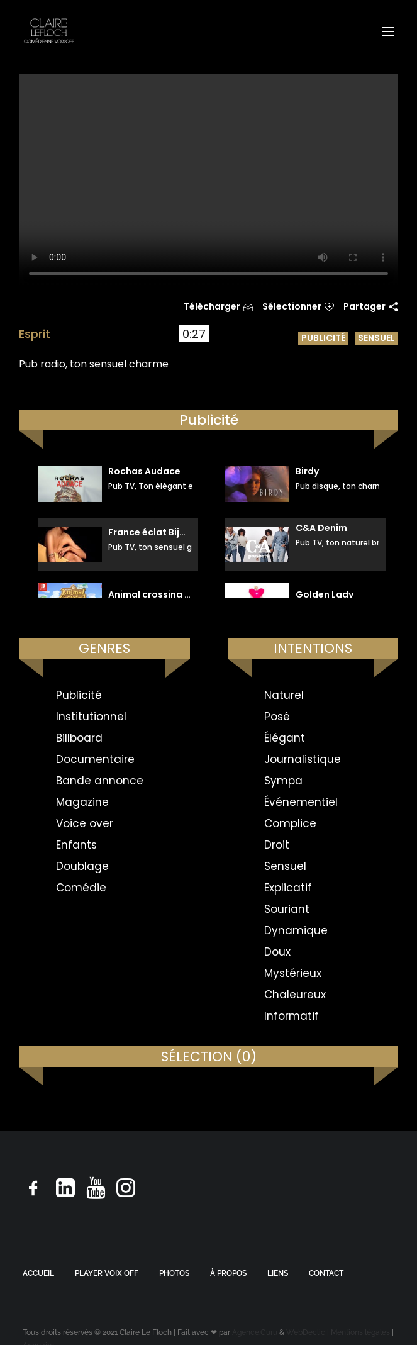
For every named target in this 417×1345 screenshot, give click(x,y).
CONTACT (326, 1273)
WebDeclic (305, 1332)
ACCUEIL (38, 1273)
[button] (388, 31)
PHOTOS (174, 1273)
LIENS (277, 1273)
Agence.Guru (254, 1332)
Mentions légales (360, 1332)
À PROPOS (228, 1273)
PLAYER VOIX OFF (106, 1273)
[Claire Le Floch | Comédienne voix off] (49, 31)
